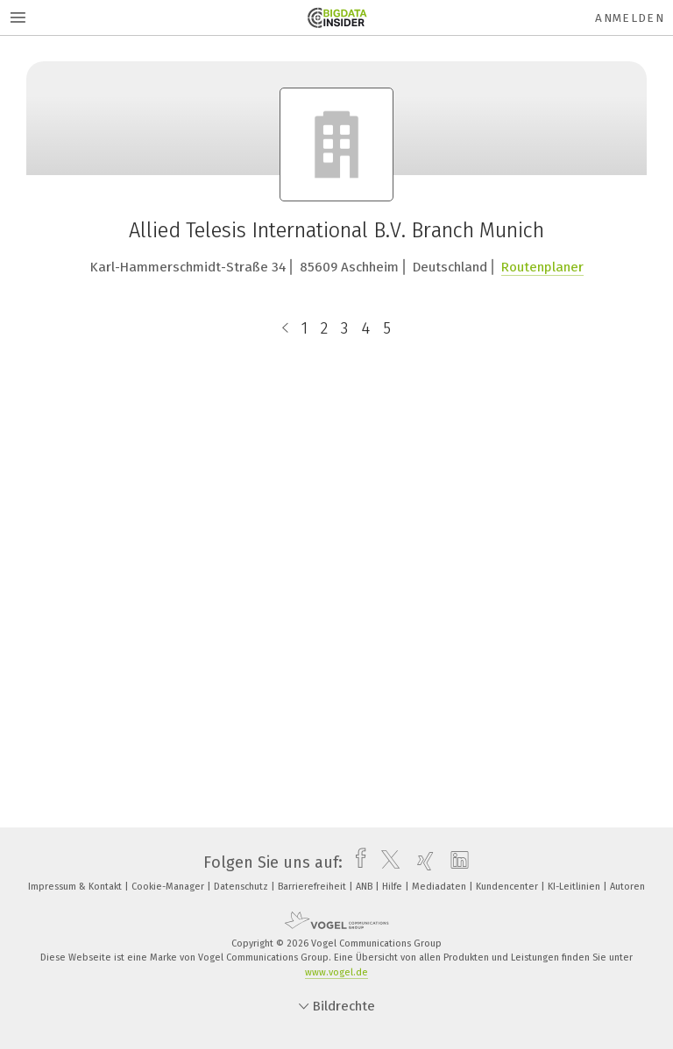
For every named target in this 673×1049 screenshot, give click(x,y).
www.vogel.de (336, 972)
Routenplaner (542, 267)
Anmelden (629, 18)
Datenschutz (242, 886)
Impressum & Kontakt (76, 886)
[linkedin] (455, 862)
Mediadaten (440, 886)
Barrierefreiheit (313, 886)
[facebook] (356, 862)
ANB (365, 886)
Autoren (627, 886)
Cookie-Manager (169, 886)
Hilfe (393, 886)
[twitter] (386, 862)
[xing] (421, 862)
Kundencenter (508, 886)
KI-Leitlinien (575, 886)
